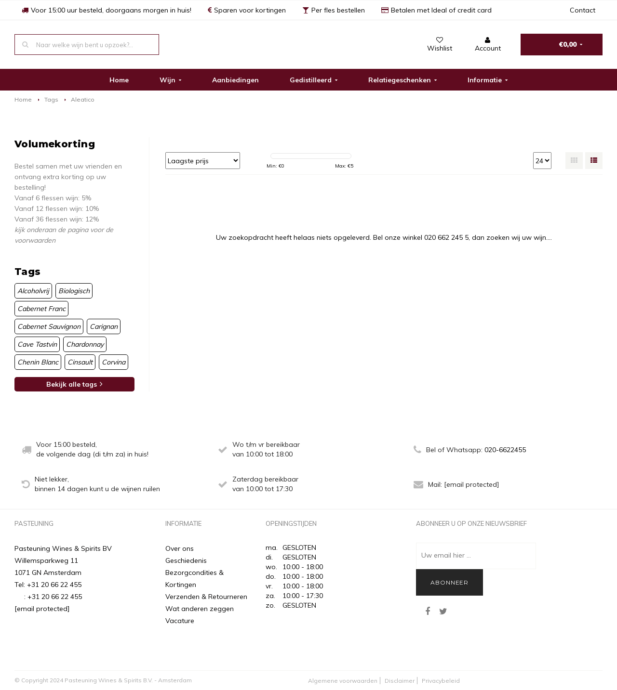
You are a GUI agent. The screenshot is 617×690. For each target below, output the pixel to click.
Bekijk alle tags (74, 384)
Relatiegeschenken (402, 80)
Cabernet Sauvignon (48, 326)
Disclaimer (400, 680)
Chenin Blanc (37, 362)
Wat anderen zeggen (199, 608)
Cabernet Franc (41, 308)
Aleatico (82, 99)
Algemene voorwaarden (342, 680)
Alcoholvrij (33, 290)
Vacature (179, 620)
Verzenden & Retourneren (206, 596)
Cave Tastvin (37, 344)
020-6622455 (505, 449)
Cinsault (80, 362)
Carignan (104, 326)
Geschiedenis (186, 560)
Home (119, 80)
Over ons (179, 548)
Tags (51, 99)
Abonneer (449, 582)
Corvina (113, 362)
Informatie (488, 80)
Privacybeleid (441, 680)
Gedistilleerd (313, 80)
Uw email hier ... (446, 555)
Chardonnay (85, 344)
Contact (582, 10)
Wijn (170, 80)
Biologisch (74, 290)
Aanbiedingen (235, 80)
